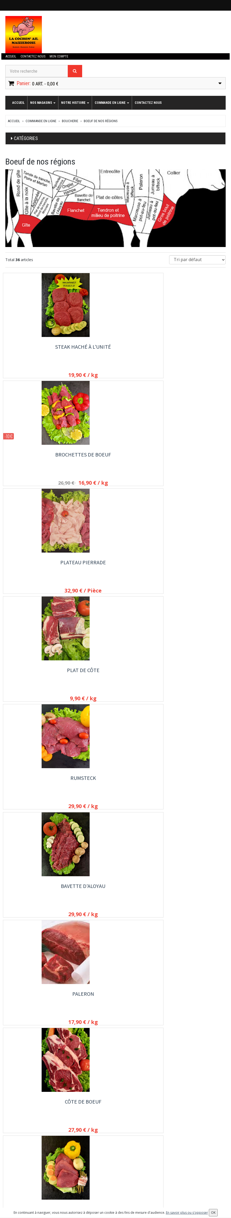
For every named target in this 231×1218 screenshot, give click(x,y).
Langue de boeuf (39, 1003)
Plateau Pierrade (191, 346)
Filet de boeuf (115, 675)
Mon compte (57, 56)
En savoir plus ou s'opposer (187, 1212)
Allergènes (166, 1127)
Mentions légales (171, 1134)
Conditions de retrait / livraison (183, 1120)
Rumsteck (115, 456)
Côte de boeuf (115, 565)
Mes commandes (19, 1173)
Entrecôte (115, 784)
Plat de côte (39, 456)
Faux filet (191, 675)
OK (139, 1175)
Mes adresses (17, 1181)
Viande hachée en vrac (115, 893)
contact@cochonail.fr (31, 1107)
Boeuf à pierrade (191, 784)
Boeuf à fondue (39, 893)
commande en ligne (112, 103)
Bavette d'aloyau (191, 456)
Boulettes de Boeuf (192, 893)
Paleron (39, 565)
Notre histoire (75, 103)
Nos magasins (42, 103)
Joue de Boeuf (191, 1003)
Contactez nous (32, 56)
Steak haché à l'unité (39, 346)
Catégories (26, 138)
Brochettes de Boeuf (115, 346)
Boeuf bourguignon (39, 784)
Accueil (10, 56)
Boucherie (70, 121)
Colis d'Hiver (115, 1003)
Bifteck (191, 565)
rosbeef (39, 675)
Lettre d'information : (98, 1166)
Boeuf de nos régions (101, 121)
